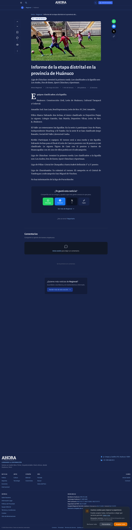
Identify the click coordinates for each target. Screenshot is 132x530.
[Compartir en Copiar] (84, 201)
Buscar (39, 481)
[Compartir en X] (72, 201)
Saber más (106, 515)
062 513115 (96, 501)
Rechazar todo (92, 524)
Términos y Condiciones (8, 510)
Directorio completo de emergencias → (79, 508)
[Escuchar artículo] (17, 44)
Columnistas (29, 481)
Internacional (5, 487)
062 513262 (88, 501)
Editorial (27, 478)
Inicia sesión (56, 251)
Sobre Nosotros (6, 497)
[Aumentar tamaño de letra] (17, 21)
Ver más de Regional (66, 209)
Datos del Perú (41, 484)
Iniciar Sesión (126, 478)
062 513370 (112, 506)
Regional (28, 7)
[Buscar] (26, 2)
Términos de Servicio (70, 527)
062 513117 (80, 501)
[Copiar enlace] (114, 36)
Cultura (16, 478)
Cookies (4, 513)
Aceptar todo (120, 524)
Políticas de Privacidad (8, 504)
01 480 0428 (83, 499)
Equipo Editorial (6, 507)
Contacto (127, 481)
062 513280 (83, 504)
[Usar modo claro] (96, 3)
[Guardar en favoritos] (17, 32)
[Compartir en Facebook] (60, 201)
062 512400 (100, 506)
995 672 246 (83, 497)
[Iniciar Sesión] (105, 2)
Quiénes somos (81, 527)
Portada (39, 478)
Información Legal (7, 501)
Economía (4, 484)
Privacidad (61, 527)
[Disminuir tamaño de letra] (17, 26)
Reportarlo (71, 219)
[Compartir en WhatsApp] (48, 201)
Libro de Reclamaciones (8, 516)
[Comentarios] (17, 38)
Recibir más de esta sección (60, 290)
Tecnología (17, 481)
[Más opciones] (17, 51)
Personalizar (106, 524)
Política (4, 478)
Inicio (33, 14)
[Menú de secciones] (21, 2)
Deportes (4, 481)
